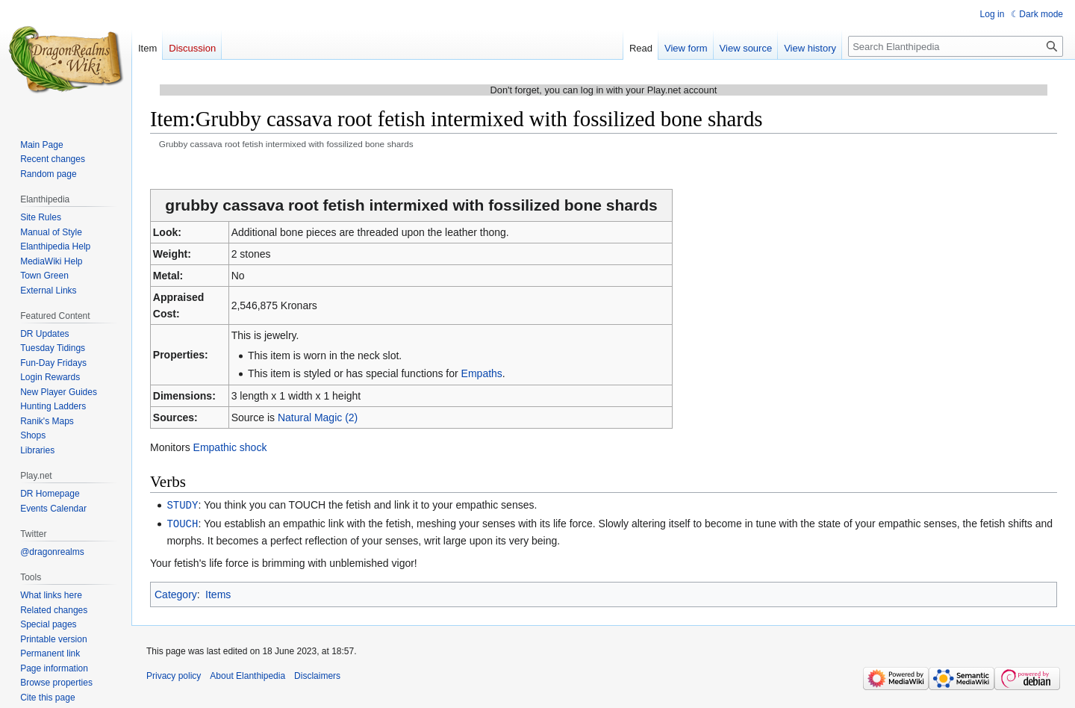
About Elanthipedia (247, 674)
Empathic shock (230, 447)
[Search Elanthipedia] (955, 46)
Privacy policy (173, 674)
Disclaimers (317, 674)
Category (176, 593)
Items (218, 593)
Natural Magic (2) (318, 417)
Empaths (481, 373)
